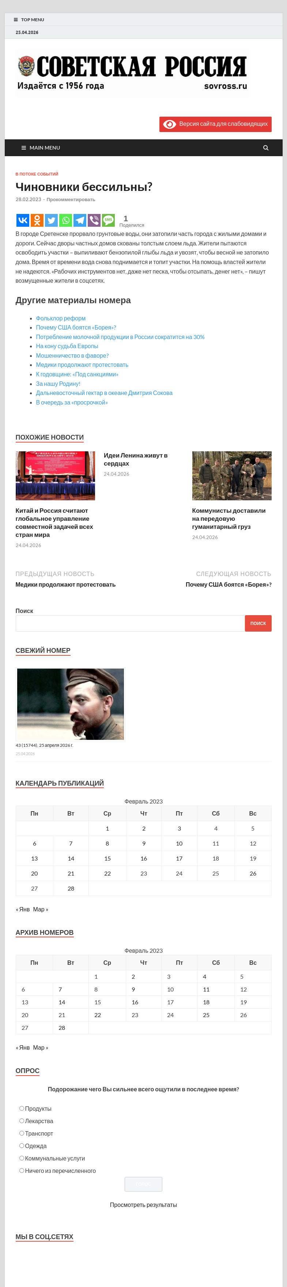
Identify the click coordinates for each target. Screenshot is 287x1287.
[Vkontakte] (22, 220)
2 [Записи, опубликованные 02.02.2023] (144, 828)
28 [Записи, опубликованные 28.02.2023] (71, 888)
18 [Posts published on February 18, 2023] (206, 1001)
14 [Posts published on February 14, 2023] (61, 1001)
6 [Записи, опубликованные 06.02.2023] (34, 843)
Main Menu (45, 147)
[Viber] (94, 220)
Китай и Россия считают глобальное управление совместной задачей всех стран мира (54, 522)
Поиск (24, 610)
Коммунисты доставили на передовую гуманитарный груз (229, 518)
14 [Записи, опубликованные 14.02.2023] (71, 858)
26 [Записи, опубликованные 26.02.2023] (253, 873)
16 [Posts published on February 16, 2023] (135, 1001)
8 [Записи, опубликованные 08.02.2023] (107, 843)
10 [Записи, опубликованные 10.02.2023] (179, 843)
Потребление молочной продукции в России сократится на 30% (120, 336)
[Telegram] (79, 220)
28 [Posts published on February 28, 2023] (61, 1027)
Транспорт (39, 1133)
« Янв (23, 909)
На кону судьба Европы (67, 345)
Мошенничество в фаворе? (72, 355)
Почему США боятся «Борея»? (76, 327)
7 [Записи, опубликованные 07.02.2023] (70, 843)
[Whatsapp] (65, 220)
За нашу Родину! (58, 383)
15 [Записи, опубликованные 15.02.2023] (107, 858)
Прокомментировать (71, 199)
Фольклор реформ (61, 318)
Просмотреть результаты (143, 1204)
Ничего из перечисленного (60, 1170)
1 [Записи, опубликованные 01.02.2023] (107, 828)
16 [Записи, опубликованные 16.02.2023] (143, 858)
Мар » (40, 909)
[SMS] (108, 220)
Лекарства (39, 1120)
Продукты (38, 1108)
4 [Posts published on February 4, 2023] (204, 976)
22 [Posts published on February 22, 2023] (97, 1014)
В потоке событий (37, 174)
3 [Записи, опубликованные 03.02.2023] (179, 828)
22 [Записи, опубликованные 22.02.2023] (107, 873)
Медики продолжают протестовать (82, 364)
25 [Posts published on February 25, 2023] (206, 1014)
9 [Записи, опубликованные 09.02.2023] (144, 843)
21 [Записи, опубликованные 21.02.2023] (71, 873)
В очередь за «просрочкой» (72, 402)
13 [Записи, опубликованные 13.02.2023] (34, 858)
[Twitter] (51, 220)
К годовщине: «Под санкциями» (77, 373)
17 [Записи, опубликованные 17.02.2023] (179, 858)
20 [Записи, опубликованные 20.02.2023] (34, 873)
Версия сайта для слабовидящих (215, 123)
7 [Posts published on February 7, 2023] (60, 989)
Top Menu (32, 19)
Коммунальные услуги (55, 1158)
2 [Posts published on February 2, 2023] (133, 976)
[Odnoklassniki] (37, 220)
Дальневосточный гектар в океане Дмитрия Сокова (104, 392)
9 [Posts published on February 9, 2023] (133, 989)
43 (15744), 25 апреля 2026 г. (45, 745)
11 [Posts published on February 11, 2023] (206, 989)
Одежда (36, 1145)
